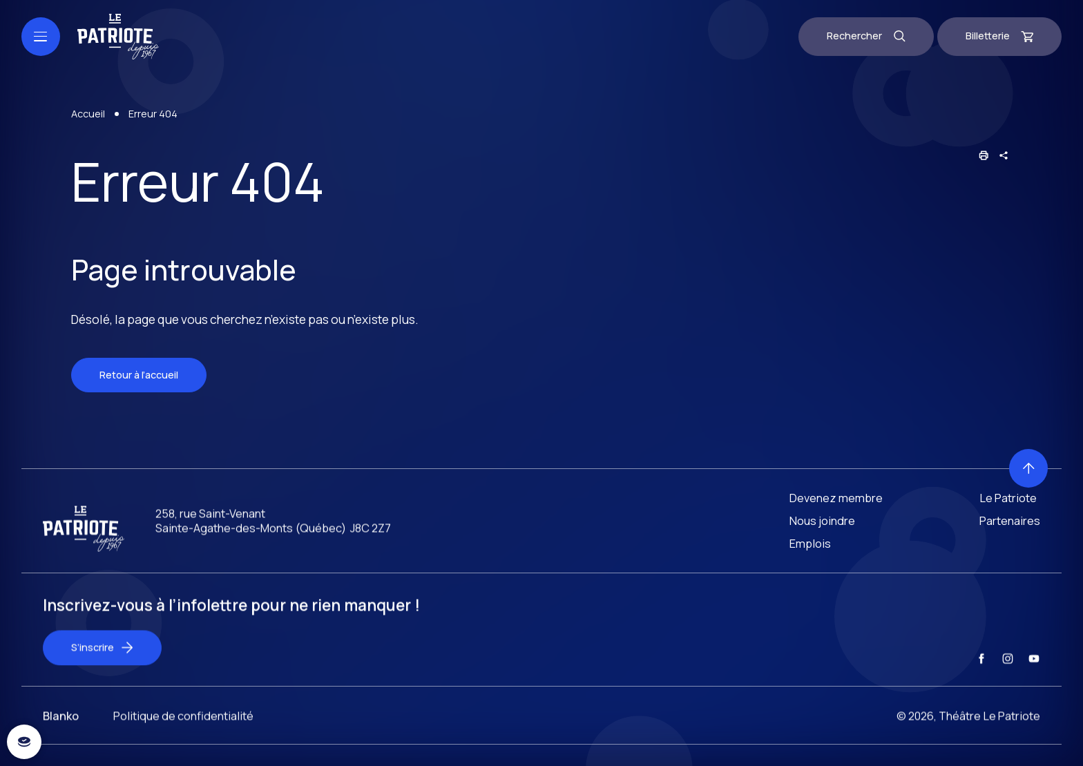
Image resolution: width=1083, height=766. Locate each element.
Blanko (61, 742)
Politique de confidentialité (183, 742)
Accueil (88, 113)
